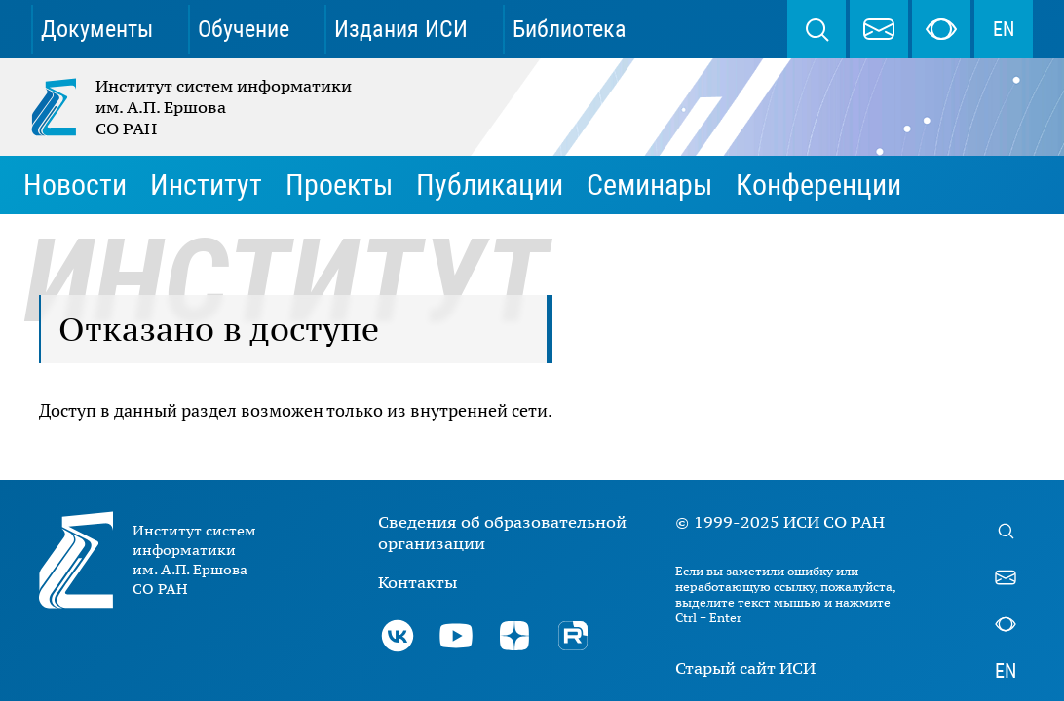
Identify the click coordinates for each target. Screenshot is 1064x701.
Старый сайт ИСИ (745, 668)
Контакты (417, 582)
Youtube (456, 635)
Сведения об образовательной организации (502, 532)
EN (1003, 29)
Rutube (572, 635)
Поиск (816, 29)
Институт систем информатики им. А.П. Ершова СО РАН (192, 107)
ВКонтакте (397, 635)
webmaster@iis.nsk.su (879, 29)
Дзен (514, 635)
